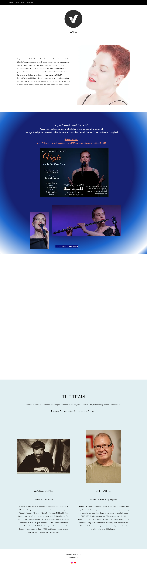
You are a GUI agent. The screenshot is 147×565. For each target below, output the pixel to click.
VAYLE (73, 31)
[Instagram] (72, 563)
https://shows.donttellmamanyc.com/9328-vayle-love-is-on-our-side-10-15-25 (71, 143)
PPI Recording (115, 506)
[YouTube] (75, 563)
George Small (24, 506)
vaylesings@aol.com (73, 554)
